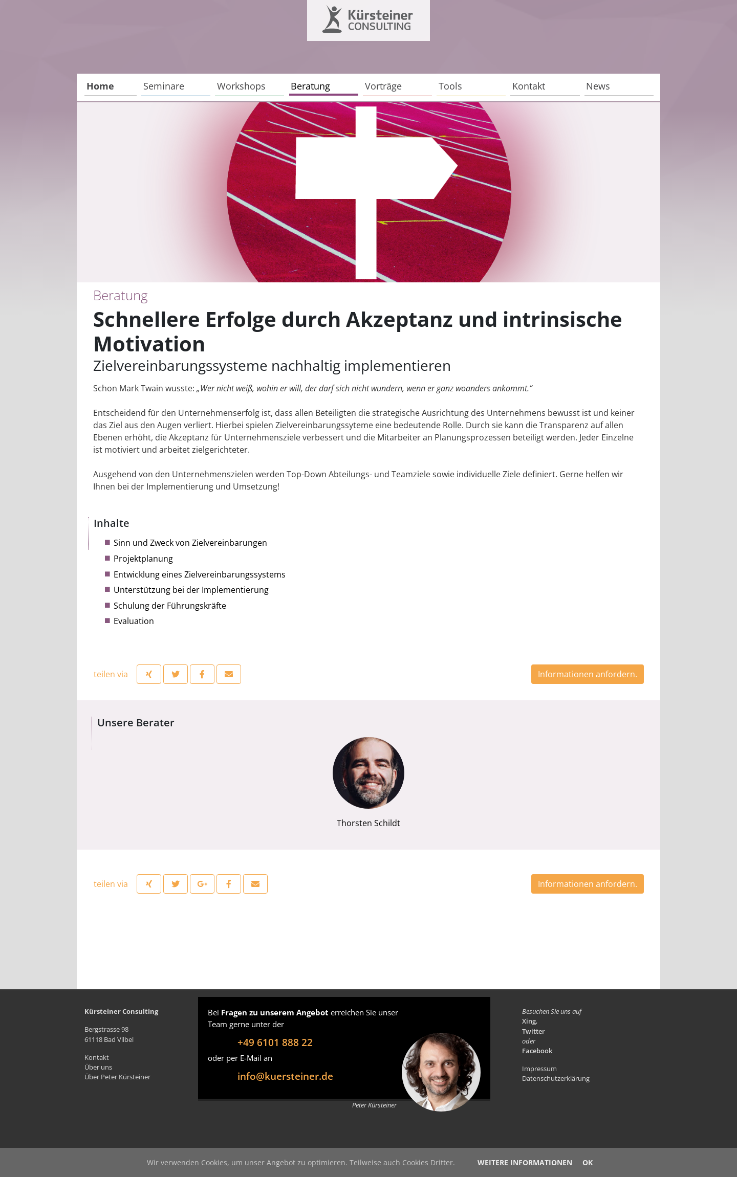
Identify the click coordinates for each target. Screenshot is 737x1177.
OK (587, 1162)
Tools (450, 85)
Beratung (310, 85)
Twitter (533, 1031)
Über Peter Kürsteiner (117, 1076)
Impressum (539, 1068)
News (598, 85)
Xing (529, 1021)
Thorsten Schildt (368, 783)
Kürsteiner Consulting (346, 16)
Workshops (241, 85)
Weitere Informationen (525, 1162)
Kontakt (528, 85)
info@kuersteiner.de (285, 1076)
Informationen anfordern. (587, 674)
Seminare (163, 85)
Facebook (537, 1050)
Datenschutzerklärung (556, 1078)
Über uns (98, 1067)
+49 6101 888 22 (275, 1042)
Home (100, 85)
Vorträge (383, 85)
